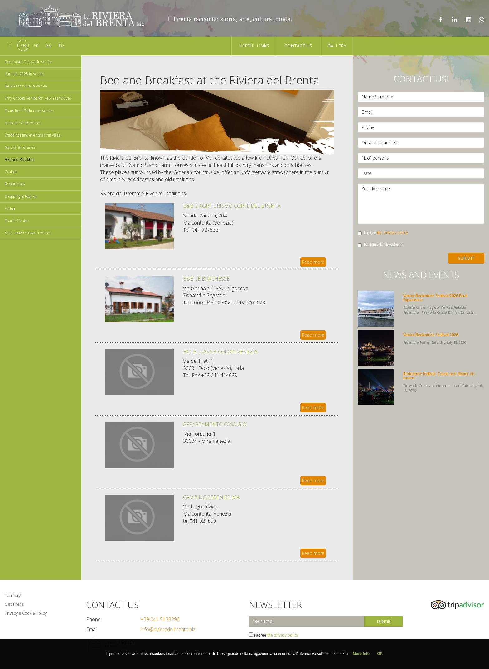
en (23, 45)
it (10, 45)
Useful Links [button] (254, 46)
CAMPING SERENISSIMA (211, 497)
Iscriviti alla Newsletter (380, 244)
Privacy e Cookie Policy (26, 613)
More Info (361, 654)
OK (380, 654)
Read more (313, 262)
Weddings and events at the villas (32, 135)
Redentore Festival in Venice (28, 61)
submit (383, 621)
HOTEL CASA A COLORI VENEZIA (220, 351)
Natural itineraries (20, 147)
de (62, 45)
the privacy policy (392, 232)
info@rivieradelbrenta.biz (168, 629)
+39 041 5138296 (160, 619)
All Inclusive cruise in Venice (28, 233)
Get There (14, 604)
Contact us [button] (298, 46)
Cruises (11, 171)
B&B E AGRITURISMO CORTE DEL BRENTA (232, 205)
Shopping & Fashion (21, 196)
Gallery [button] (336, 46)
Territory (13, 595)
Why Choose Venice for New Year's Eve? (38, 98)
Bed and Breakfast (20, 159)
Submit (466, 258)
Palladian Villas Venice (23, 123)
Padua (10, 208)
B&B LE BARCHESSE (206, 278)
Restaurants (15, 184)
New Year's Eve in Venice (26, 86)
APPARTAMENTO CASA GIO (214, 424)
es (48, 45)
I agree (383, 232)
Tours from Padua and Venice (29, 110)
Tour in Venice (17, 220)
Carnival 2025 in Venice (24, 74)
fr (36, 45)
